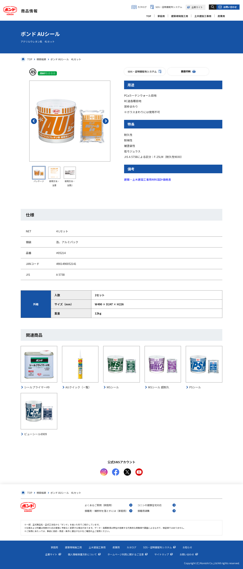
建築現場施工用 (179, 16)
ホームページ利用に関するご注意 (126, 554)
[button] (34, 121)
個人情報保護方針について (82, 554)
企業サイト (197, 7)
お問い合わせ (230, 7)
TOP (148, 16)
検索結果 (41, 59)
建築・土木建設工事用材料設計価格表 (147, 179)
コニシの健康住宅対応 (150, 505)
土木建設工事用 (202, 16)
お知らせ (187, 547)
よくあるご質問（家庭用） (99, 505)
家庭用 (161, 16)
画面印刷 (188, 71)
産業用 (221, 16)
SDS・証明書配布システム (168, 7)
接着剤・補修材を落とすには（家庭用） (106, 511)
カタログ (142, 7)
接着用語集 (144, 511)
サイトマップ (161, 554)
